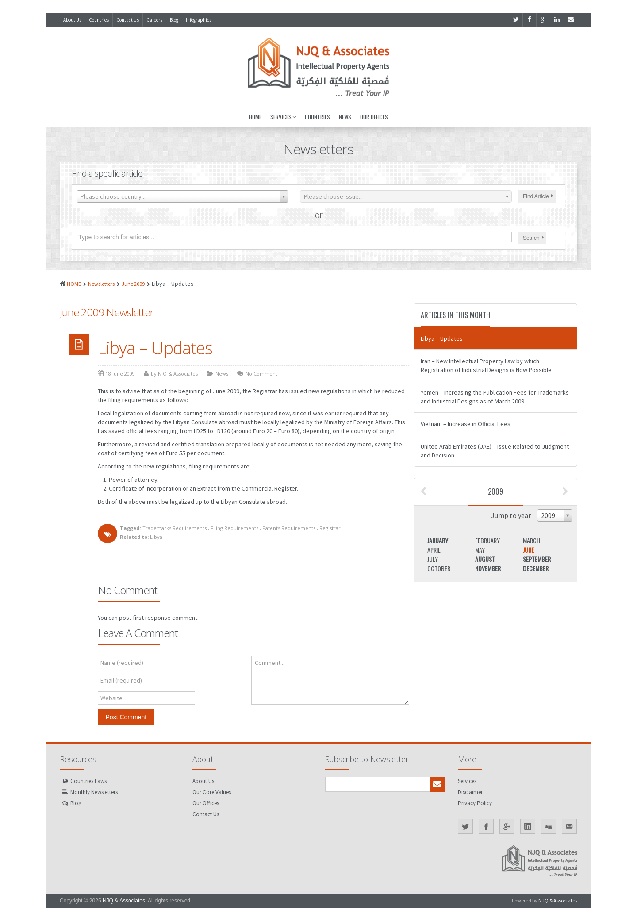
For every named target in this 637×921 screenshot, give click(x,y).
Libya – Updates (155, 347)
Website (111, 698)
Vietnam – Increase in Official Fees (465, 424)
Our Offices (374, 116)
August (485, 559)
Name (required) (121, 663)
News (345, 116)
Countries (99, 20)
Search (533, 238)
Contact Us (127, 20)
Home (255, 116)
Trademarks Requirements (174, 528)
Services (283, 116)
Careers (154, 20)
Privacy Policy (475, 803)
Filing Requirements (234, 528)
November (488, 568)
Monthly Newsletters (94, 792)
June (528, 549)
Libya (156, 536)
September (537, 559)
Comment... (269, 663)
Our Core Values (211, 792)
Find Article (538, 196)
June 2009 (133, 283)
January (437, 540)
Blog (174, 20)
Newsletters (101, 283)
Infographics (198, 20)
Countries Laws (88, 781)
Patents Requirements (288, 528)
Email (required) (121, 680)
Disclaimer (470, 792)
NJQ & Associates (124, 901)
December (536, 568)
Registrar (330, 528)
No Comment (261, 373)
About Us (72, 20)
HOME (74, 283)
